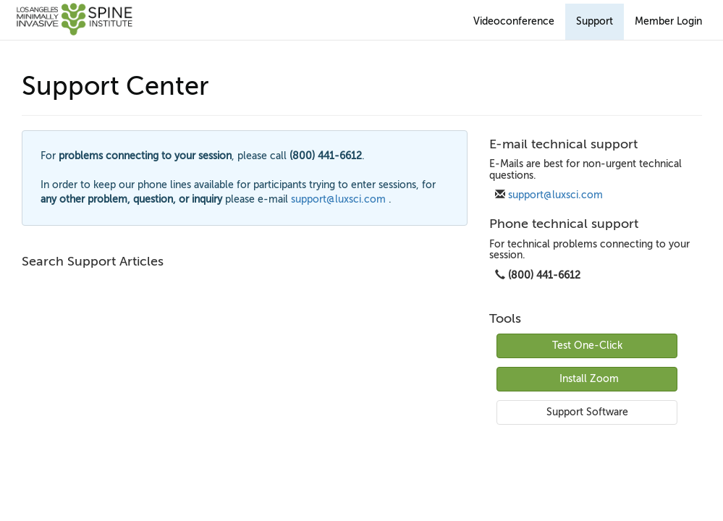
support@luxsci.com (555, 195)
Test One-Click (587, 345)
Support (594, 21)
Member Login (668, 21)
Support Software (587, 412)
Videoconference (513, 21)
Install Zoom (589, 378)
